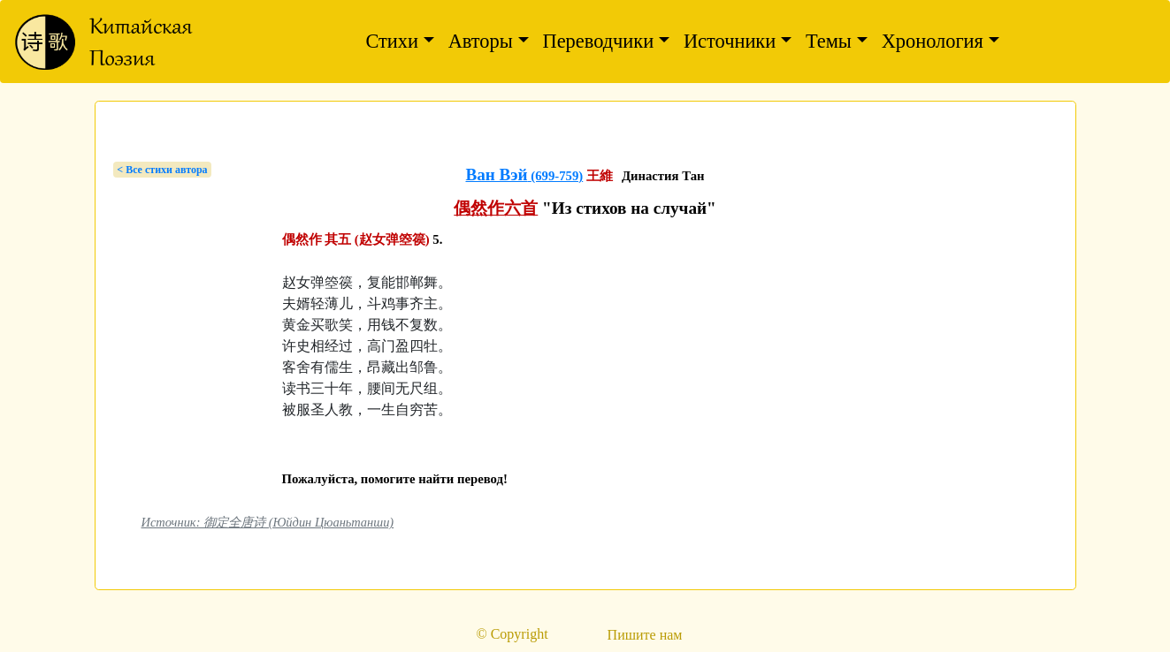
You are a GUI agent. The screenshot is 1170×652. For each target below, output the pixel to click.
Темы (829, 41)
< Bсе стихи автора (162, 169)
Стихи (391, 41)
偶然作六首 (496, 208)
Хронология (932, 41)
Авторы (480, 41)
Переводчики (598, 41)
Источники (730, 41)
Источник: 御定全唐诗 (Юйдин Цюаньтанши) (267, 522)
